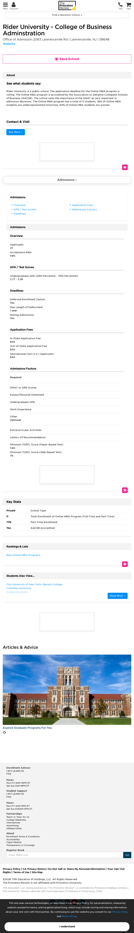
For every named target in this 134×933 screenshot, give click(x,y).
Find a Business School (67, 15)
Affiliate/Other (14, 828)
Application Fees (82, 205)
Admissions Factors (84, 209)
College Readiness (16, 820)
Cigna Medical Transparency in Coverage (20, 843)
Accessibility (13, 839)
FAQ (8, 773)
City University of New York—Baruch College (34, 584)
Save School (125, 167)
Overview (20, 205)
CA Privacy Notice (34, 869)
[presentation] (3, 732)
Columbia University (18, 588)
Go (127, 855)
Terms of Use (69, 916)
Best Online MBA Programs (23, 555)
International (13, 822)
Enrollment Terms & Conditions (23, 836)
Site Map (37, 872)
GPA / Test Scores (25, 209)
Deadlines (20, 213)
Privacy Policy (120, 911)
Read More (117, 595)
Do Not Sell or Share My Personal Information (76, 869)
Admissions (67, 180)
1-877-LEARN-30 (15, 771)
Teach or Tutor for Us (17, 817)
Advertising (12, 825)
